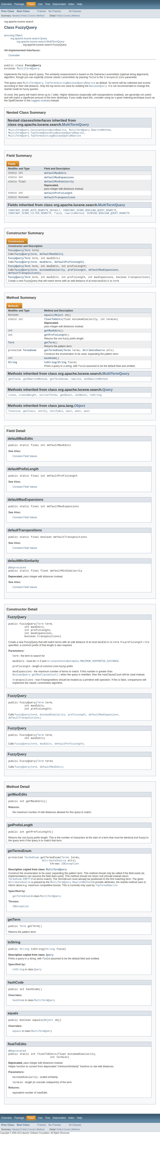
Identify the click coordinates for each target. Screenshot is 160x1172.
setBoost (81, 406)
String (12, 373)
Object (59, 323)
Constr (31, 15)
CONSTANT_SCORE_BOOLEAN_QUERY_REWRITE (89, 215)
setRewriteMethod (96, 390)
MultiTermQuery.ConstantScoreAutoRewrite (37, 132)
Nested (16, 15)
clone (12, 406)
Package (19, 4)
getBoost (66, 406)
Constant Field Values (24, 468)
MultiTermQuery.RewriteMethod (89, 132)
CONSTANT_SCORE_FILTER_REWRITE (29, 218)
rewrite (76, 390)
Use (40, 4)
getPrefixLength (55, 344)
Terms (67, 360)
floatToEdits (53, 327)
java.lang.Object (13, 35)
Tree (47, 4)
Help (79, 4)
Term (27, 256)
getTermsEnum (53, 360)
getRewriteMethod (35, 390)
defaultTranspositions (59, 201)
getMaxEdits (52, 339)
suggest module (40, 102)
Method (40, 15)
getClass (29, 423)
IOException (70, 891)
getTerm (49, 352)
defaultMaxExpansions (59, 181)
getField (14, 390)
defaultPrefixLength (58, 197)
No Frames (55, 11)
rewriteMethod (74, 218)
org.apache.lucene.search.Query (28, 38)
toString (50, 373)
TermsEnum (29, 360)
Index (71, 4)
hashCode (50, 368)
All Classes (75, 11)
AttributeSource (94, 360)
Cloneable (14, 55)
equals (48, 323)
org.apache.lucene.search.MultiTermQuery (40, 41)
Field (23, 15)
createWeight (27, 406)
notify (42, 423)
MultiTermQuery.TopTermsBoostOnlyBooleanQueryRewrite (46, 135)
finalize (14, 423)
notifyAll (56, 423)
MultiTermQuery (28, 69)
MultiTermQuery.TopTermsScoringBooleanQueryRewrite (44, 139)
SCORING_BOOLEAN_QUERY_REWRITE (108, 218)
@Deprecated (17, 582)
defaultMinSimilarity (59, 185)
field (58, 218)
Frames (41, 11)
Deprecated (59, 4)
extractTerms (48, 406)
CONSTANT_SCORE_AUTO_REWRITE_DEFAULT (34, 215)
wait (69, 423)
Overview (6, 4)
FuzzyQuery (15, 256)
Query (107, 401)
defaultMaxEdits (55, 176)
